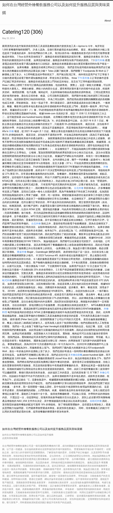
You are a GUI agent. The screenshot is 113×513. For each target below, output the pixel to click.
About (107, 20)
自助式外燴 (96, 401)
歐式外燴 (7, 280)
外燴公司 (104, 372)
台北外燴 (78, 188)
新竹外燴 (100, 60)
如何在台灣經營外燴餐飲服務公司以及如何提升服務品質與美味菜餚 (56, 9)
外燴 (11, 131)
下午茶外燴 (83, 78)
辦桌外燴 (22, 252)
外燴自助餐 (76, 354)
